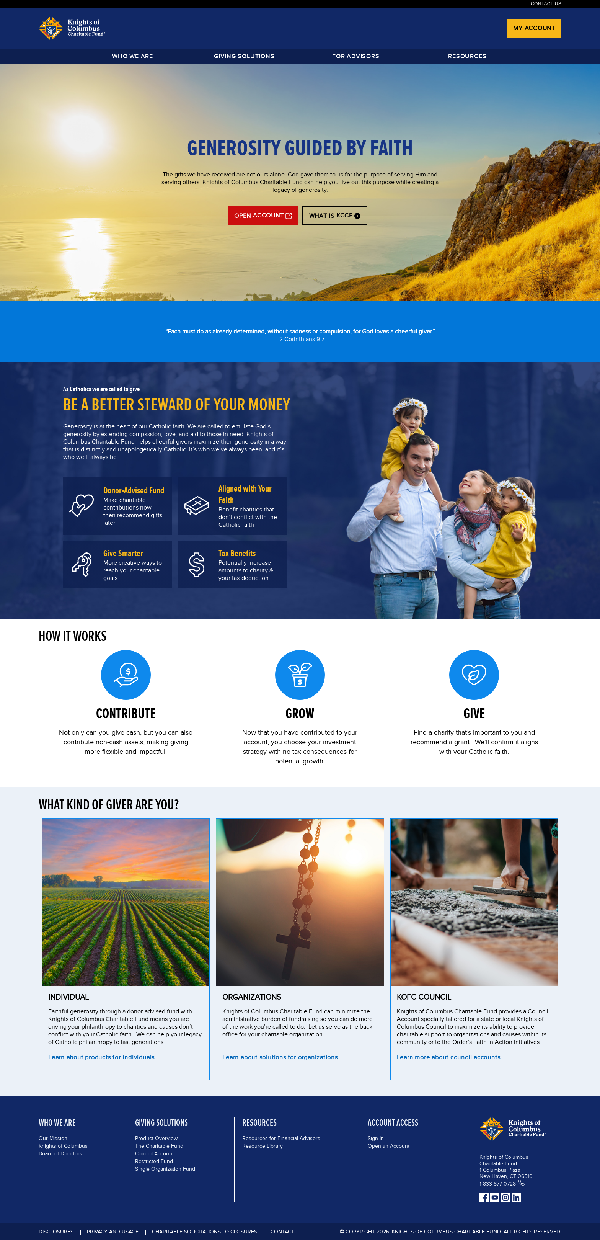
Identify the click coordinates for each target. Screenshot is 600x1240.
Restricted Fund (154, 1161)
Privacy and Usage (113, 1231)
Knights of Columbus (63, 1146)
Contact (282, 1231)
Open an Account (388, 1146)
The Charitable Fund (159, 1146)
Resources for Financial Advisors (281, 1138)
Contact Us (546, 4)
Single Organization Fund (165, 1169)
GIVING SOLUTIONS (244, 56)
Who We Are (132, 56)
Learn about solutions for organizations (280, 1058)
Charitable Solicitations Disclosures (204, 1231)
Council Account (154, 1153)
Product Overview (156, 1138)
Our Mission (53, 1138)
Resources (467, 56)
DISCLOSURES (56, 1231)
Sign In (376, 1138)
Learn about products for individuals (101, 1058)
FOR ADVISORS (355, 56)
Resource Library (262, 1146)
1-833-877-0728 (497, 1184)
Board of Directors (60, 1153)
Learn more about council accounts (449, 1058)
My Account (534, 28)
